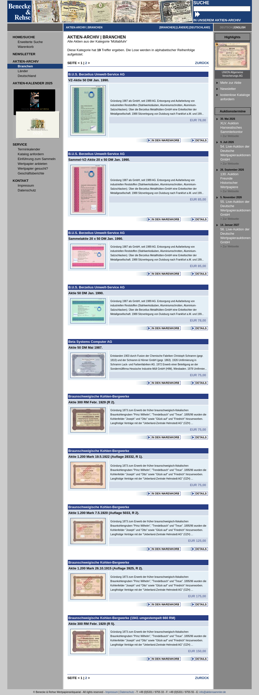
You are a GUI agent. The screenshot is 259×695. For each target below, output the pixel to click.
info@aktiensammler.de (212, 692)
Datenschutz (127, 692)
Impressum (111, 692)
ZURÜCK (202, 63)
